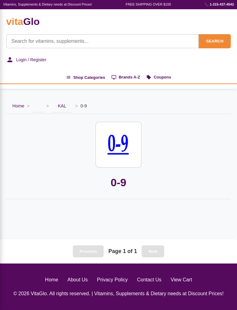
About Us (78, 279)
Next (152, 251)
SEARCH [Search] (214, 41)
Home (18, 106)
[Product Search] (102, 41)
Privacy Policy (112, 279)
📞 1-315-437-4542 (219, 4)
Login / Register (26, 59)
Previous (88, 251)
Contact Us (149, 279)
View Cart (181, 279)
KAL (62, 106)
